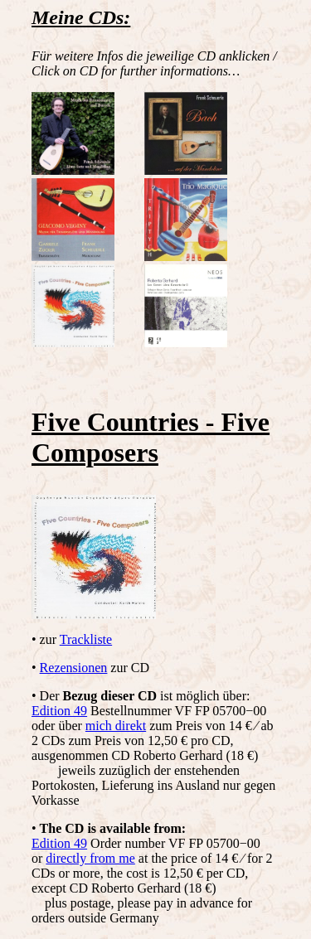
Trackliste (86, 639)
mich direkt (115, 726)
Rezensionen (74, 668)
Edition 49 (59, 711)
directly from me (90, 858)
